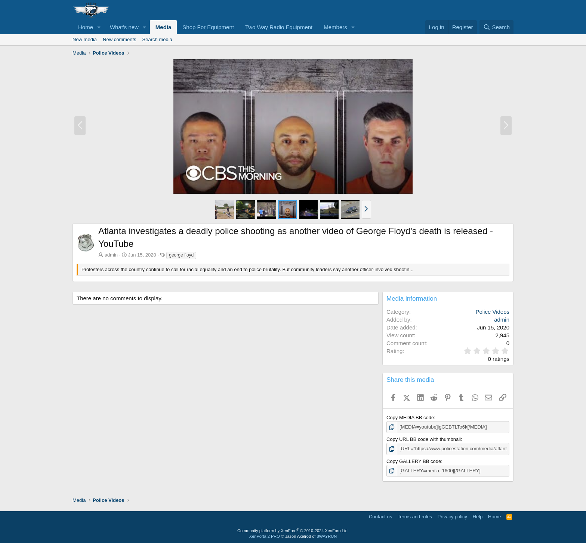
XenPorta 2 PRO (264, 536)
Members (335, 27)
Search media (157, 39)
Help (478, 516)
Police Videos (492, 312)
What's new (124, 27)
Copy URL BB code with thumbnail (423, 439)
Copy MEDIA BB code (410, 417)
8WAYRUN (327, 536)
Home (85, 27)
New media (85, 39)
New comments (119, 39)
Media (163, 27)
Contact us (380, 516)
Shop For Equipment (208, 27)
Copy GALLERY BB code (413, 461)
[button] (99, 27)
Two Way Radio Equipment (278, 27)
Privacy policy (452, 516)
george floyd (181, 255)
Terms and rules (415, 516)
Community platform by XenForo (293, 530)
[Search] (496, 27)
